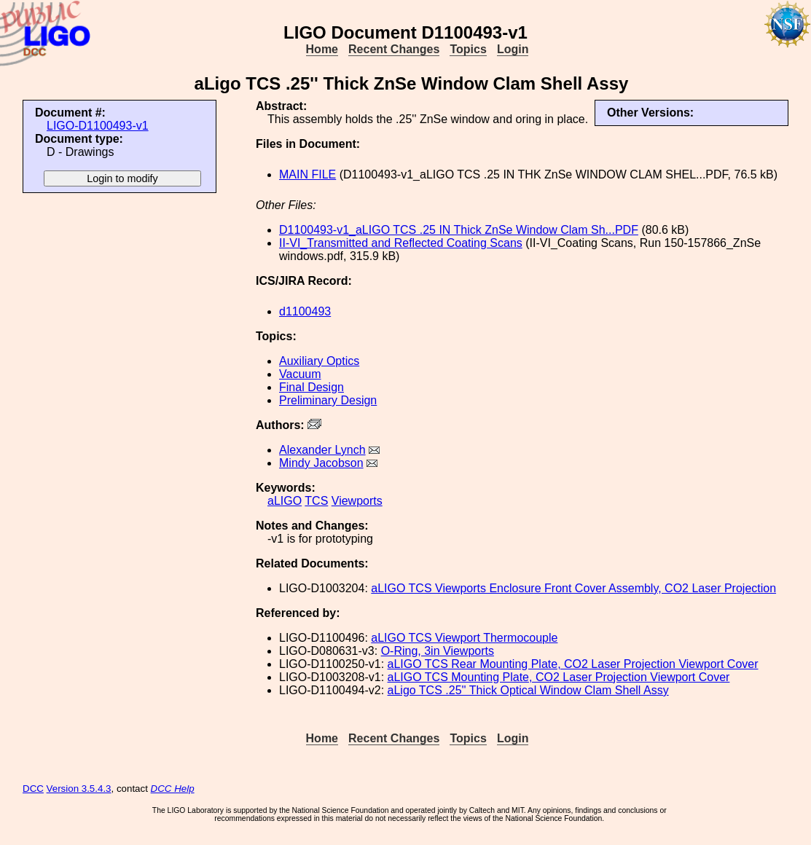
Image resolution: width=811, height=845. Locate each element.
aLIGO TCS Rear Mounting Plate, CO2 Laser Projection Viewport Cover (573, 664)
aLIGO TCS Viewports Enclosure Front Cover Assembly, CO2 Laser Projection (573, 588)
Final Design (311, 387)
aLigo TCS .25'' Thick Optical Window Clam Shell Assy (528, 690)
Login (513, 49)
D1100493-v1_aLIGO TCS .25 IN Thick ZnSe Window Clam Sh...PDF (458, 230)
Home (322, 49)
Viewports (357, 501)
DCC (33, 788)
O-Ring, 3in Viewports (437, 651)
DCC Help (173, 788)
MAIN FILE (307, 174)
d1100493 (305, 311)
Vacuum (300, 374)
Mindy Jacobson (321, 463)
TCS (316, 501)
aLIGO (284, 501)
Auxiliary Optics (319, 361)
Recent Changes (393, 49)
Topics (468, 49)
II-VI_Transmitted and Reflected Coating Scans (400, 243)
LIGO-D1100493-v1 (98, 125)
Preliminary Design (328, 400)
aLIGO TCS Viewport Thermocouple (464, 638)
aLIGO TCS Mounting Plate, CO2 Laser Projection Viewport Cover (559, 677)
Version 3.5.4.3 (79, 788)
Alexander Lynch (322, 450)
